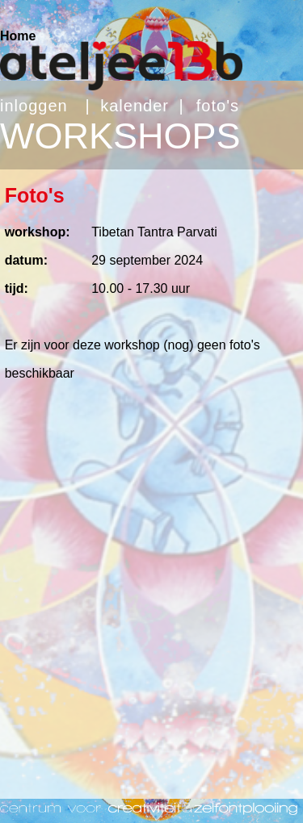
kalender (134, 106)
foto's (217, 106)
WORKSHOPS (120, 136)
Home (18, 36)
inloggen (34, 106)
